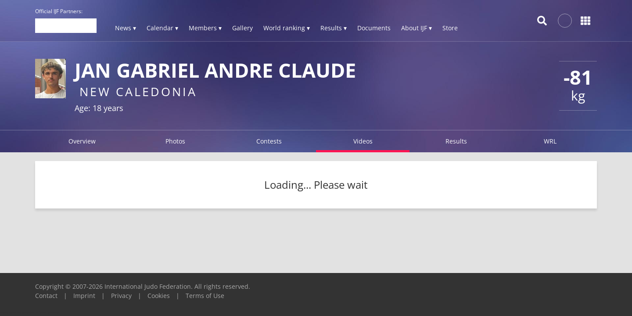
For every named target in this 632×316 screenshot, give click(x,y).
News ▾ (125, 28)
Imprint (84, 295)
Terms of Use (205, 295)
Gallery (242, 28)
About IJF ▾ (416, 28)
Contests (269, 141)
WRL (550, 141)
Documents (374, 28)
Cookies (158, 295)
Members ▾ (205, 28)
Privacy (121, 295)
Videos (363, 141)
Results (456, 141)
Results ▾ (333, 28)
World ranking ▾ (286, 28)
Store (450, 28)
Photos (175, 141)
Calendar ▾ (162, 28)
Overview (82, 141)
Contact (46, 295)
